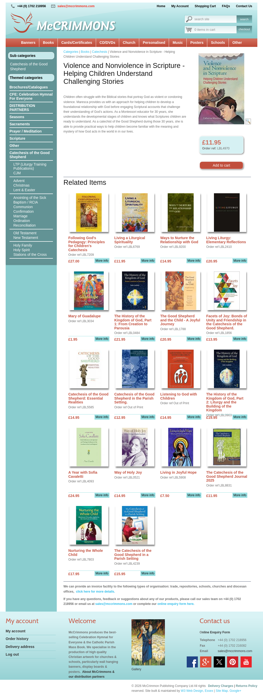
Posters (196, 42)
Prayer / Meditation (26, 131)
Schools (218, 42)
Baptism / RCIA (25, 202)
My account (15, 631)
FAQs (226, 6)
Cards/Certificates (76, 42)
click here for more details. (95, 591)
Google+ (235, 691)
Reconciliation (24, 225)
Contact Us (244, 6)
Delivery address (20, 647)
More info (102, 260)
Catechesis (99, 52)
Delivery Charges (220, 686)
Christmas (21, 185)
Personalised (154, 42)
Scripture (17, 138)
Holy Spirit (21, 250)
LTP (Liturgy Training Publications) (29, 166)
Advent (19, 181)
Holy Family (22, 245)
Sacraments (20, 124)
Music (178, 42)
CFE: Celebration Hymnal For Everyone (31, 96)
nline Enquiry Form (216, 632)
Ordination (21, 221)
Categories (70, 52)
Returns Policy (246, 686)
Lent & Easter (24, 190)
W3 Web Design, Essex (197, 691)
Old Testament (24, 233)
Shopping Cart (205, 6)
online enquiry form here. (175, 604)
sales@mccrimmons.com (76, 6)
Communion (23, 207)
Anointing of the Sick (29, 198)
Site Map (222, 691)
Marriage (20, 216)
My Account (180, 6)
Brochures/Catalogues (29, 87)
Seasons (17, 117)
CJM (17, 173)
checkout (244, 29)
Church (129, 42)
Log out (12, 654)
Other (237, 42)
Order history (17, 639)
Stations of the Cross (30, 254)
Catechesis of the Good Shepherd (29, 66)
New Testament (25, 238)
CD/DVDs (107, 42)
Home (161, 6)
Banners (28, 42)
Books (48, 42)
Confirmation (23, 211)
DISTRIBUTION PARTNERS (22, 108)
